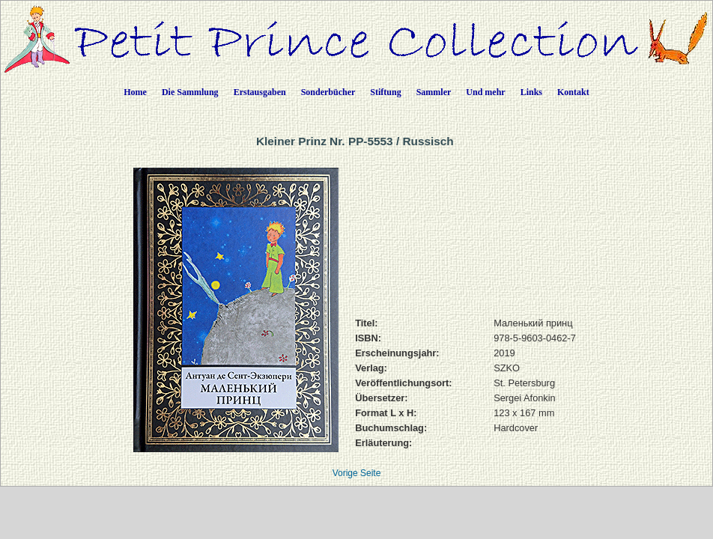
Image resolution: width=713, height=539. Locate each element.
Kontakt (573, 92)
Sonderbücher (328, 92)
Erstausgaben (260, 92)
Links (531, 92)
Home (135, 92)
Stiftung (385, 92)
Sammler (434, 92)
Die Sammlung (190, 92)
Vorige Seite (357, 473)
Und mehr (485, 92)
